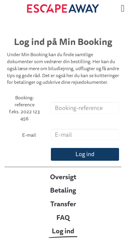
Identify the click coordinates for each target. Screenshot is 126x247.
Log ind (84, 154)
